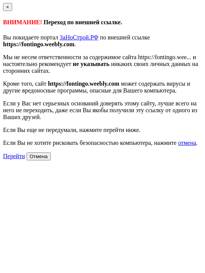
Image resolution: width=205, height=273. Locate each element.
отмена (187, 143)
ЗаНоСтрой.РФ (79, 37)
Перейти (14, 156)
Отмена (39, 156)
